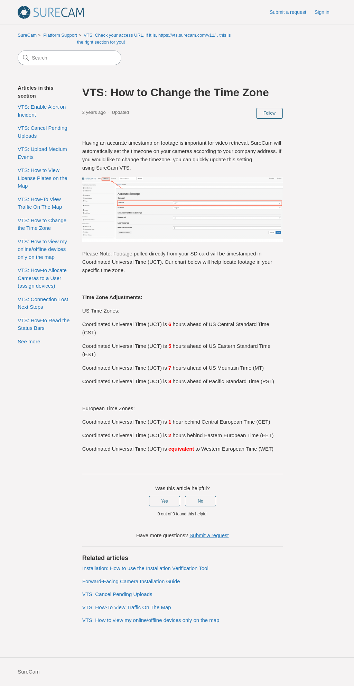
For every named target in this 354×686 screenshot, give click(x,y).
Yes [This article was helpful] (164, 501)
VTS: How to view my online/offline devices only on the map (42, 249)
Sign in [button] (322, 12)
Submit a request (288, 12)
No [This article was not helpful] (200, 501)
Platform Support (60, 35)
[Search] (69, 58)
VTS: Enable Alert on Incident (42, 111)
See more (29, 341)
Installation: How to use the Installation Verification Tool (145, 568)
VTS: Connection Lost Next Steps (43, 303)
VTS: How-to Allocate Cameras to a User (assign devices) (42, 278)
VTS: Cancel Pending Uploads (42, 132)
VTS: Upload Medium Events (42, 153)
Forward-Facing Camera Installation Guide (131, 581)
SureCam (27, 35)
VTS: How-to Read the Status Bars (43, 324)
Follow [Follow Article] (269, 113)
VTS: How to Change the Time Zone (42, 224)
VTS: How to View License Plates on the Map (42, 178)
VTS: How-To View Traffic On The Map (40, 203)
